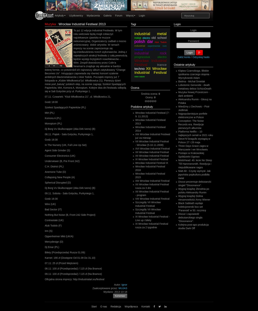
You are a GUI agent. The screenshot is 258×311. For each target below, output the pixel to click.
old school (159, 38)
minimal (138, 49)
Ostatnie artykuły (184, 64)
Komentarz (120, 296)
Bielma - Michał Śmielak (191, 81)
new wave (139, 76)
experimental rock (157, 46)
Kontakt (145, 306)
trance (162, 65)
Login (142, 15)
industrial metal (150, 34)
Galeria (107, 15)
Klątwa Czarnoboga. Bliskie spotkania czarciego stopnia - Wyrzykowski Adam (194, 74)
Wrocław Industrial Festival (150, 63)
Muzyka (50, 24)
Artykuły (60, 15)
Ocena (135, 87)
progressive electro (150, 57)
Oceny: (149, 97)
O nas (103, 306)
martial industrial (156, 49)
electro (146, 38)
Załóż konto (184, 57)
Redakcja (116, 306)
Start (94, 306)
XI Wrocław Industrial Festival (151, 159)
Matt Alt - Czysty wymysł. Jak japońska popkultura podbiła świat (194, 175)
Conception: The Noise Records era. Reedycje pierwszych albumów (191, 124)
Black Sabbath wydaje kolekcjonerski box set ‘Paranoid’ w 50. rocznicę (192, 207)
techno (139, 69)
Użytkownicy (76, 15)
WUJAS (122, 288)
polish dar (143, 41)
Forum (118, 15)
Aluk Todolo (161, 42)
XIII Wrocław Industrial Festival (152, 180)
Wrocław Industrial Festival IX (151, 162)
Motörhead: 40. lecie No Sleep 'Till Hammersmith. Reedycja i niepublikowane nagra (195, 164)
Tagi (133, 24)
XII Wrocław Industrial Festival (150, 70)
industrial (139, 45)
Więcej (130, 15)
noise (137, 37)
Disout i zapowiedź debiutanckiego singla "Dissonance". (190, 218)
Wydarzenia (93, 15)
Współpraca (131, 306)
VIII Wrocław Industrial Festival (152, 198)
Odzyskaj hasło (201, 57)
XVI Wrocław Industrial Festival (152, 148)
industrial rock (150, 53)
